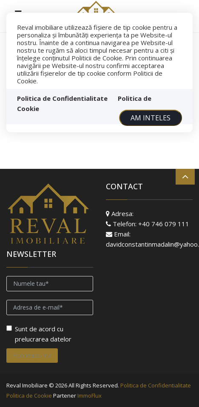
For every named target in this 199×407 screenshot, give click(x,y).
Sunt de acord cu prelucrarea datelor (38, 333)
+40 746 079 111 (163, 223)
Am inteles (151, 117)
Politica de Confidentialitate (62, 98)
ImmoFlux (89, 395)
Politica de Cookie (29, 395)
